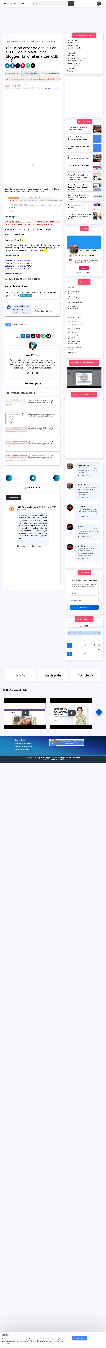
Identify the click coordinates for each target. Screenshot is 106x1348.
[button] (7, 65)
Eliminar (38, 546)
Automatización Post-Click (75, 348)
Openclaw (70, 68)
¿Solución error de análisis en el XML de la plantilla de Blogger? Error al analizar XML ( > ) (41, 457)
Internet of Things (73, 63)
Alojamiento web (74, 318)
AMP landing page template (74, 292)
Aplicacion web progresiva (73, 337)
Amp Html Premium (75, 325)
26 (70, 654)
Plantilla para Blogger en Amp (78, 165)
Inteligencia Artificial (74, 55)
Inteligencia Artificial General (77, 58)
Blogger (62, 758)
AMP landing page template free (74, 298)
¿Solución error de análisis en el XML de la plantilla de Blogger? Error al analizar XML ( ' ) (41, 429)
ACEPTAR (80, 1338)
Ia (67, 50)
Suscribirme (84, 607)
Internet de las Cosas (74, 61)
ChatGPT (70, 43)
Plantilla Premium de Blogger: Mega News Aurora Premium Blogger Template (78, 177)
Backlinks (71, 353)
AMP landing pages (74, 303)
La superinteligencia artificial (77, 66)
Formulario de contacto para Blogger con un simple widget (78, 157)
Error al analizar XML (20, 324)
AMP (69, 288)
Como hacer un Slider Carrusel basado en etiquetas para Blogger (79, 197)
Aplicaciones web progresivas (74, 342)
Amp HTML (72, 321)
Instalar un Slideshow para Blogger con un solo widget (77, 138)
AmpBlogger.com (74, 758)
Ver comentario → (84, 475)
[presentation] (99, 712)
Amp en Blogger (73, 329)
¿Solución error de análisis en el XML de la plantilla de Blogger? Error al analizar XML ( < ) (41, 443)
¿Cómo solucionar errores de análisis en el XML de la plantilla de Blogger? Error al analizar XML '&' (41, 415)
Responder (24, 546)
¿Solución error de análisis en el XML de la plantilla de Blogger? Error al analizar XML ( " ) (41, 401)
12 (70, 645)
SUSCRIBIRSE (26, 296)
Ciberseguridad (72, 45)
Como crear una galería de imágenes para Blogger (77, 128)
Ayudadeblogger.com (57, 760)
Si (37, 307)
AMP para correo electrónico (73, 307)
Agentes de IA (72, 40)
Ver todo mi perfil (84, 272)
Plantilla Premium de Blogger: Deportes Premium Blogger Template (78, 187)
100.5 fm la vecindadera (27, 507)
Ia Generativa (71, 53)
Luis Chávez (33, 355)
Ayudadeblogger (88, 250)
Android (71, 332)
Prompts (70, 71)
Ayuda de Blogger (17, 3)
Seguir (84, 268)
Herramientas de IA (74, 48)
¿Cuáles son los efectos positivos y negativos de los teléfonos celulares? (79, 216)
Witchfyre (81, 507)
